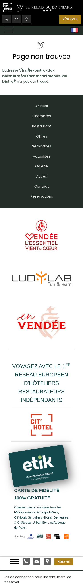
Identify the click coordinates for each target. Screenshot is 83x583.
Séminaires (41, 146)
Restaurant (41, 126)
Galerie (41, 166)
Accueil (41, 106)
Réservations (41, 196)
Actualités (41, 156)
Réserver (64, 561)
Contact (41, 186)
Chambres (41, 116)
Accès (41, 176)
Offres (41, 136)
